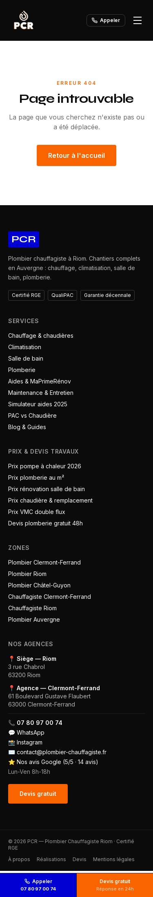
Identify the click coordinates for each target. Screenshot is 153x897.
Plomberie (21, 369)
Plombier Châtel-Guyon (39, 585)
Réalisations (51, 859)
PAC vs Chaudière (32, 415)
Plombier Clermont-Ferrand (44, 562)
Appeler (106, 20)
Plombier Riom (27, 573)
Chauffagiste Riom (32, 608)
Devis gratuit (38, 793)
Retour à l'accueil (76, 155)
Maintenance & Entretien (40, 392)
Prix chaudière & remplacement (50, 500)
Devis (79, 859)
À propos (19, 859)
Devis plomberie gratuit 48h (45, 523)
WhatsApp (30, 732)
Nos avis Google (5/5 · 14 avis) (57, 761)
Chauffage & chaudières (40, 335)
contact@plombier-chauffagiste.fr (61, 752)
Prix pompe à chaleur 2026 (44, 466)
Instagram (29, 742)
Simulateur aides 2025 (37, 404)
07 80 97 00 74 (39, 722)
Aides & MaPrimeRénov (39, 381)
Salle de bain (25, 358)
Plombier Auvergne (34, 619)
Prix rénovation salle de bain (46, 488)
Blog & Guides (27, 426)
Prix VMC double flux (36, 511)
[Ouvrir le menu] (137, 20)
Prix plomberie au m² (36, 477)
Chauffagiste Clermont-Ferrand (49, 596)
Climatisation (24, 346)
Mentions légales (114, 859)
